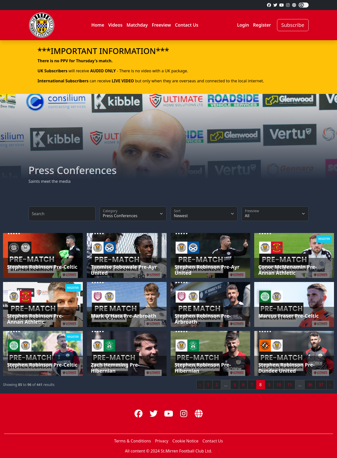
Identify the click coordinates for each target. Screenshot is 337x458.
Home (97, 25)
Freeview (161, 25)
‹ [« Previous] (200, 384)
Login (243, 25)
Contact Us (186, 25)
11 (289, 384)
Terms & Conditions (132, 441)
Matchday (137, 25)
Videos (115, 25)
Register (262, 25)
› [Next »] (330, 384)
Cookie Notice (185, 441)
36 (310, 384)
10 (279, 384)
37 (321, 384)
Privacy (161, 441)
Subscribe (292, 25)
